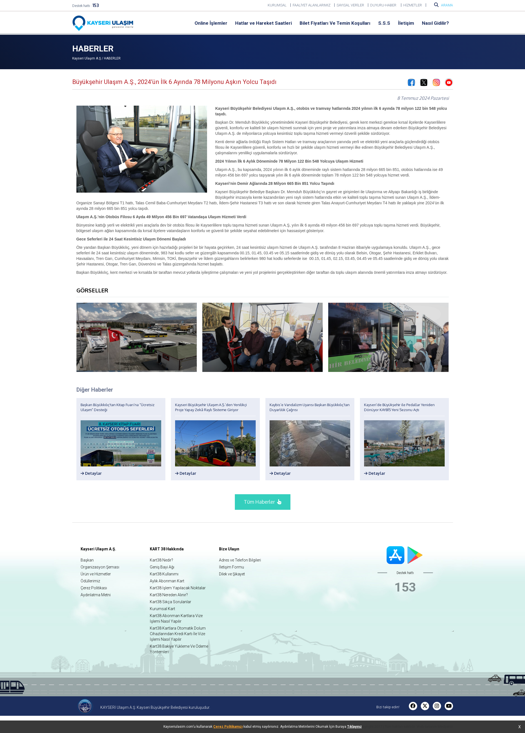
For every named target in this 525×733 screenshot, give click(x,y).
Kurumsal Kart (162, 609)
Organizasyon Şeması (100, 567)
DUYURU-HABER (383, 5)
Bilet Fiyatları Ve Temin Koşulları (335, 23)
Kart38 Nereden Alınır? (169, 595)
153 (96, 5)
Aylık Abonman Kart (167, 581)
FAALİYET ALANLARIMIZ (311, 5)
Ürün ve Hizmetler (96, 574)
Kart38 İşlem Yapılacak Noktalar (178, 588)
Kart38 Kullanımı (164, 574)
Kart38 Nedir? (161, 560)
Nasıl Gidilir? (435, 23)
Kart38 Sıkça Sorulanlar (170, 602)
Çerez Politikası (94, 588)
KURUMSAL (277, 5)
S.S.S (384, 23)
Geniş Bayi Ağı (162, 567)
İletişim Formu (231, 567)
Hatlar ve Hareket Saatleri (263, 23)
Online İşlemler (211, 23)
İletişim (406, 23)
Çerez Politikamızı (228, 727)
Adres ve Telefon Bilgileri (240, 560)
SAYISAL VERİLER (350, 5)
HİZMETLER (412, 5)
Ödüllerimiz (90, 581)
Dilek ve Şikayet (232, 574)
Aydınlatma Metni (96, 595)
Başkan (87, 560)
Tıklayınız (354, 727)
